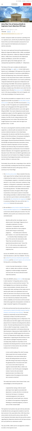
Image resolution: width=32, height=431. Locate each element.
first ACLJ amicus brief (11, 174)
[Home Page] (14, 4)
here (12, 69)
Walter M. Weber (6, 29)
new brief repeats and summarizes (21, 260)
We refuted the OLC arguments (18, 199)
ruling (28, 102)
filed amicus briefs (18, 90)
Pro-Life (8, 31)
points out (19, 279)
